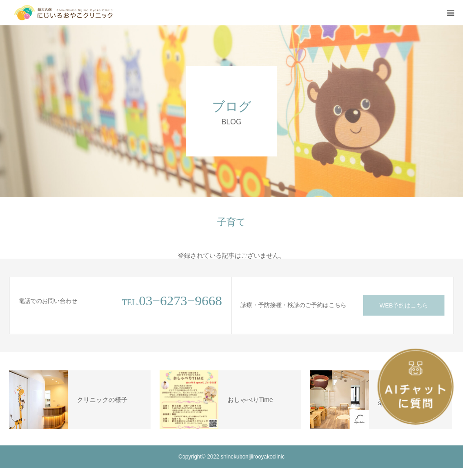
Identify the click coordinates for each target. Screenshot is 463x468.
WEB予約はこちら (403, 305)
